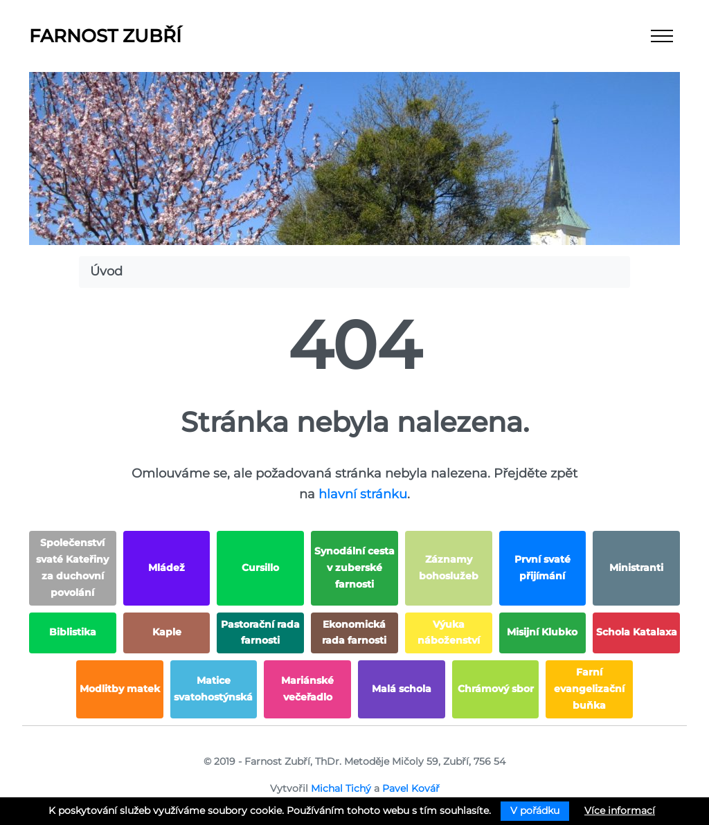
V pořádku (534, 810)
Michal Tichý (341, 788)
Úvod (106, 271)
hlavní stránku (362, 494)
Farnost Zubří (105, 36)
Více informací (619, 810)
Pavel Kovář (411, 788)
